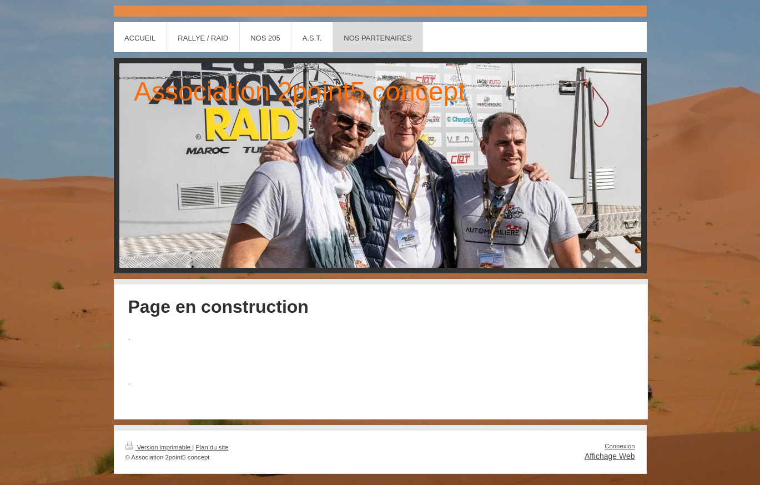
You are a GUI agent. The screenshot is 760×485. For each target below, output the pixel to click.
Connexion (620, 446)
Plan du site (211, 447)
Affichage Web (610, 456)
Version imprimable (159, 447)
